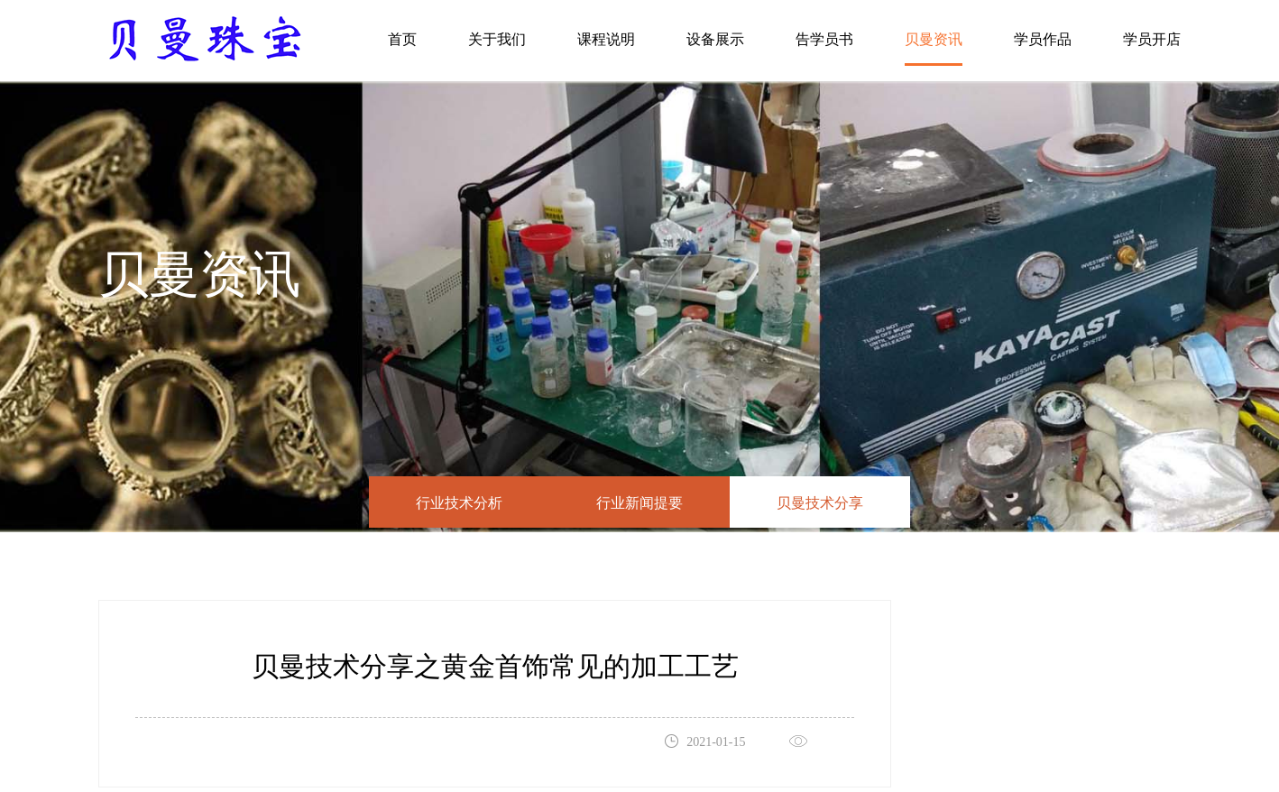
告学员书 (824, 39)
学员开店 (1152, 39)
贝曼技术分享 (820, 503)
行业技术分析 (459, 503)
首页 (402, 39)
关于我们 (497, 39)
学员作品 (1043, 39)
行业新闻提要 (639, 503)
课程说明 (606, 39)
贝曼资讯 (933, 39)
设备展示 (715, 39)
